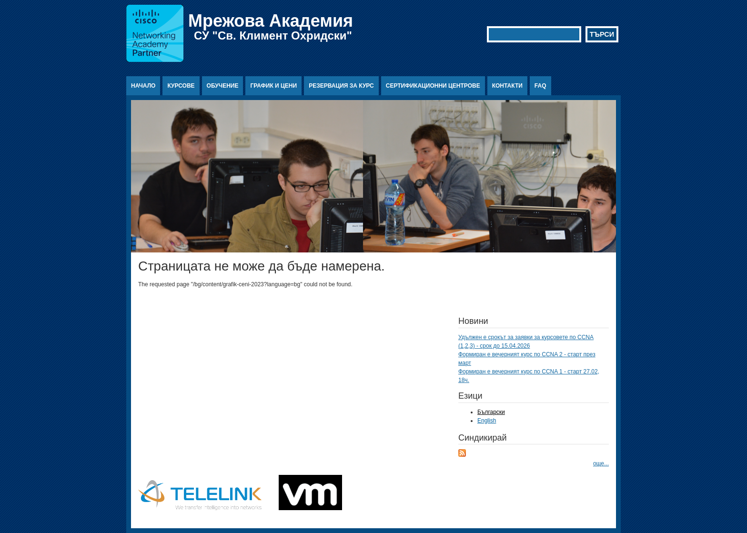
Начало (143, 85)
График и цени (273, 85)
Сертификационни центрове (433, 85)
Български (491, 412)
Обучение (223, 85)
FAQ (540, 85)
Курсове (180, 85)
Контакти (507, 85)
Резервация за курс (341, 85)
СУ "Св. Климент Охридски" (273, 35)
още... (601, 463)
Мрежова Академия (270, 20)
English (486, 420)
